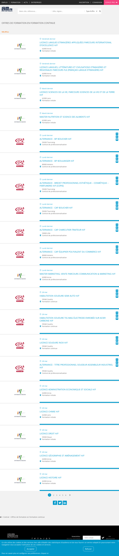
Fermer (118, 541)
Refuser (88, 549)
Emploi (5, 2)
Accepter (31, 549)
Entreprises (36, 2)
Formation (15, 2)
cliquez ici (45, 553)
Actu (26, 2)
